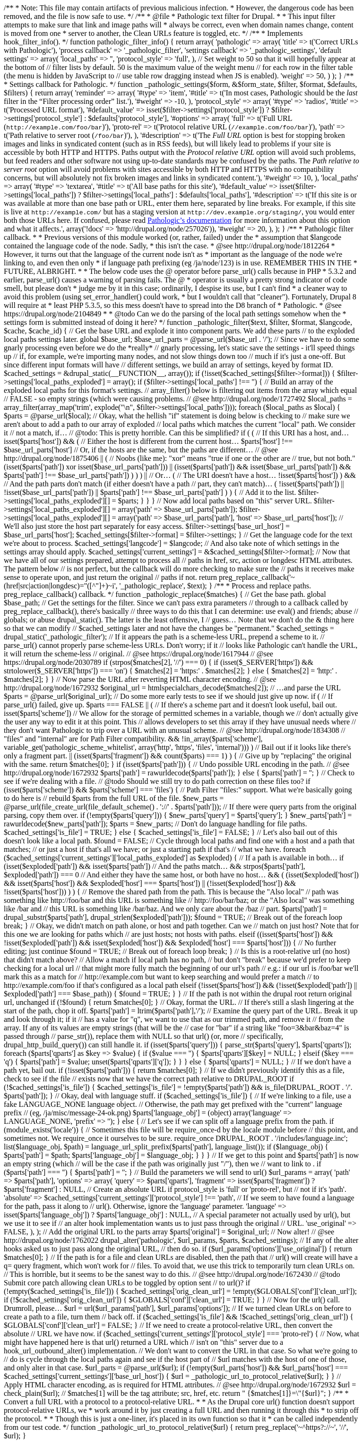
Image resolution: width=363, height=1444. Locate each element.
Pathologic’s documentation (189, 220)
